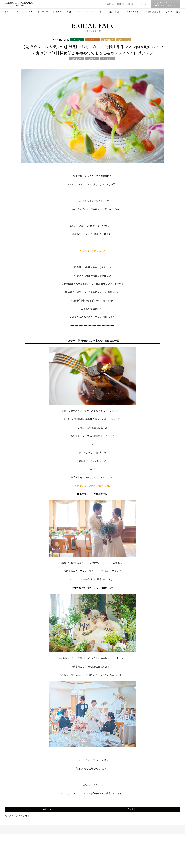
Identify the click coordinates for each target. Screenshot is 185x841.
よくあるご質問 (173, 11)
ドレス (89, 11)
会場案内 (57, 11)
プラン (101, 11)
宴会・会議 (114, 11)
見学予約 (110, 4)
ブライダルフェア (24, 11)
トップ (8, 11)
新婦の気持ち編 (153, 11)
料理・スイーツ (74, 11)
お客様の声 (43, 11)
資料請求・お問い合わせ (127, 4)
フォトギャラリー (133, 11)
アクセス (144, 4)
